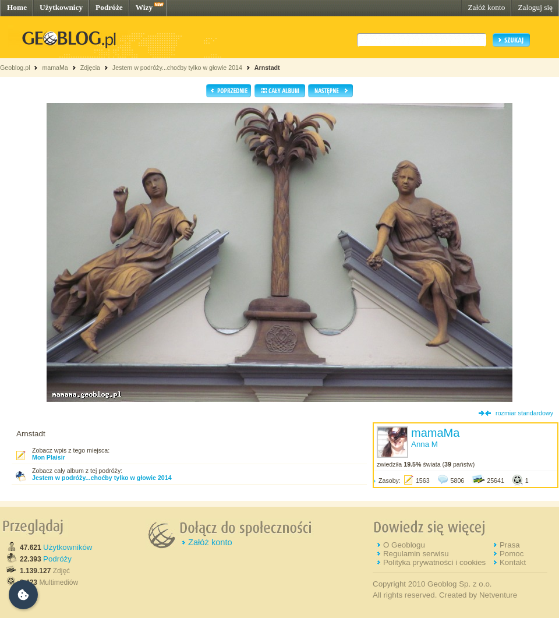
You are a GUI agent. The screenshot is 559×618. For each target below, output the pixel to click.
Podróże (109, 7)
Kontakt (513, 562)
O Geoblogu (404, 545)
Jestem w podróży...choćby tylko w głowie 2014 (177, 67)
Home (17, 7)
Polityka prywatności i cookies (434, 562)
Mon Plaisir (48, 457)
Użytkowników (67, 547)
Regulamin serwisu (416, 553)
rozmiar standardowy (524, 412)
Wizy (144, 7)
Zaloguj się (535, 7)
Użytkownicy (61, 7)
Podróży (57, 559)
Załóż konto (486, 7)
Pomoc (511, 553)
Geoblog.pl (15, 67)
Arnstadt (267, 67)
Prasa (510, 545)
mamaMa (55, 67)
